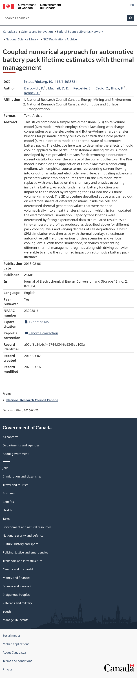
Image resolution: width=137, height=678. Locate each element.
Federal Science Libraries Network (80, 32)
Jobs (5, 468)
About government (16, 454)
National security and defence (23, 536)
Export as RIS (37, 322)
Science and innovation (37, 32)
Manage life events (15, 620)
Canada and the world (18, 569)
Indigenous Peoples (16, 595)
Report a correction (41, 333)
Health (7, 510)
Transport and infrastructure (22, 561)
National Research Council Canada (32, 400)
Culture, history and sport (20, 544)
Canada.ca (10, 32)
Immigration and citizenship (22, 476)
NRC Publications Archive (60, 39)
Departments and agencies (21, 445)
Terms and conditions (17, 661)
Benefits (8, 502)
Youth (7, 612)
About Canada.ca (14, 652)
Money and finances (16, 578)
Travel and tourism (15, 485)
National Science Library (22, 39)
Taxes (6, 519)
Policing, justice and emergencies (25, 552)
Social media (11, 636)
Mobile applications (16, 644)
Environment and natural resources (27, 527)
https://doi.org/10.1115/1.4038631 (50, 81)
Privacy (7, 669)
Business (9, 493)
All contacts (10, 437)
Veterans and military (17, 603)
